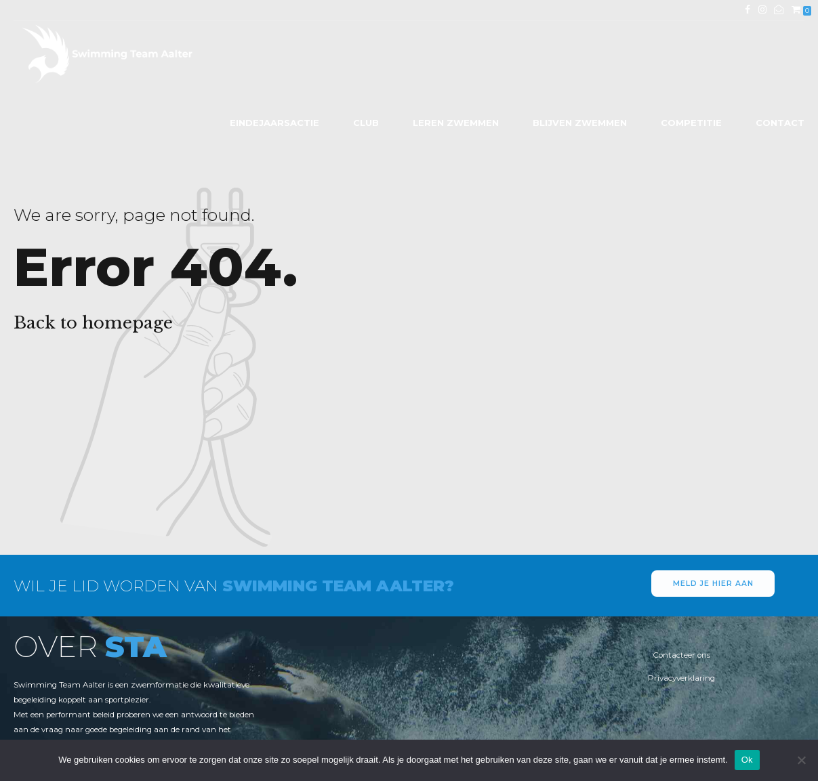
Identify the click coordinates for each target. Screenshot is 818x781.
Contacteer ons (681, 655)
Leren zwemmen (456, 122)
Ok (747, 760)
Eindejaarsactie (274, 122)
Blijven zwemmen (580, 122)
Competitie (691, 122)
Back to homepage (93, 322)
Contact (780, 122)
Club (366, 122)
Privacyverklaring (681, 678)
